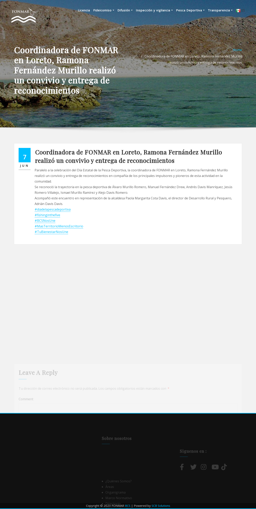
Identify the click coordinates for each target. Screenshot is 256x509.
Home (237, 50)
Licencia (84, 10)
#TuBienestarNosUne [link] (51, 232)
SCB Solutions (161, 506)
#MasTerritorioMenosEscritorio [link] (59, 226)
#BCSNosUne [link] (45, 220)
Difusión (125, 10)
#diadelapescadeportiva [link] (53, 209)
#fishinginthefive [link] (47, 215)
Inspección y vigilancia (154, 10)
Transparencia (220, 10)
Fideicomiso (103, 10)
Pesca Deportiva (190, 10)
